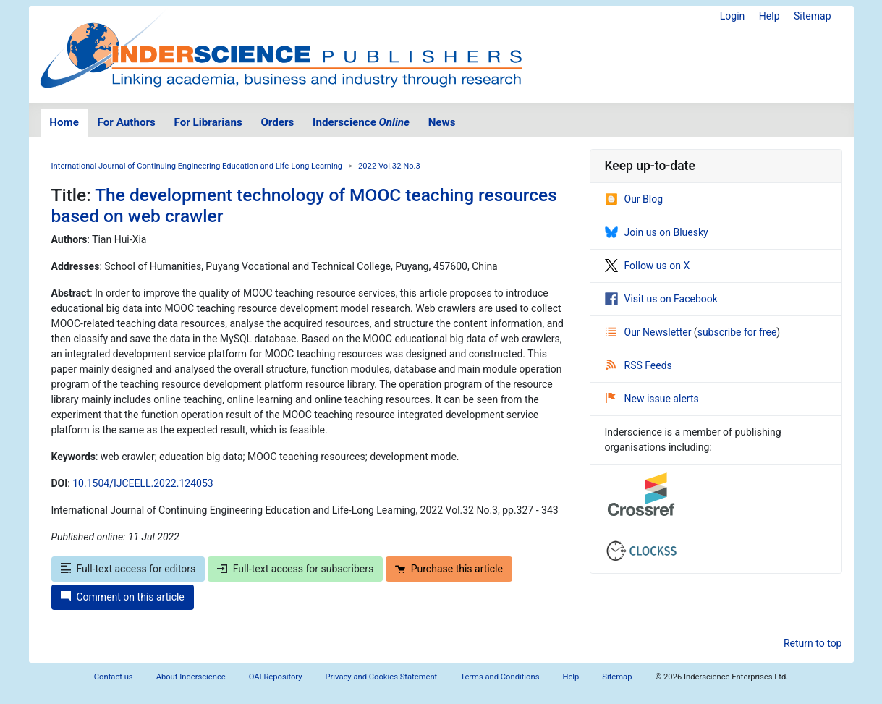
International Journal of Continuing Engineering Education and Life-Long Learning (197, 166)
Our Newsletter (650, 332)
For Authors (127, 122)
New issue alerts (652, 398)
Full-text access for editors (128, 568)
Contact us (113, 677)
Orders (277, 122)
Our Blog (634, 199)
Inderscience (361, 122)
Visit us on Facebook (661, 299)
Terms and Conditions (499, 677)
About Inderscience (191, 677)
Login (732, 16)
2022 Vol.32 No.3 (389, 166)
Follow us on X (647, 265)
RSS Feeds (639, 365)
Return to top (813, 643)
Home (64, 122)
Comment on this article (123, 597)
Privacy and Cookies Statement (382, 677)
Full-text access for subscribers (295, 568)
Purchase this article (449, 568)
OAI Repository (275, 677)
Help (769, 16)
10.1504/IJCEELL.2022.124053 (142, 483)
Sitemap (812, 16)
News (442, 122)
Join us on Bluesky (656, 232)
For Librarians (208, 122)
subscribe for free (737, 332)
